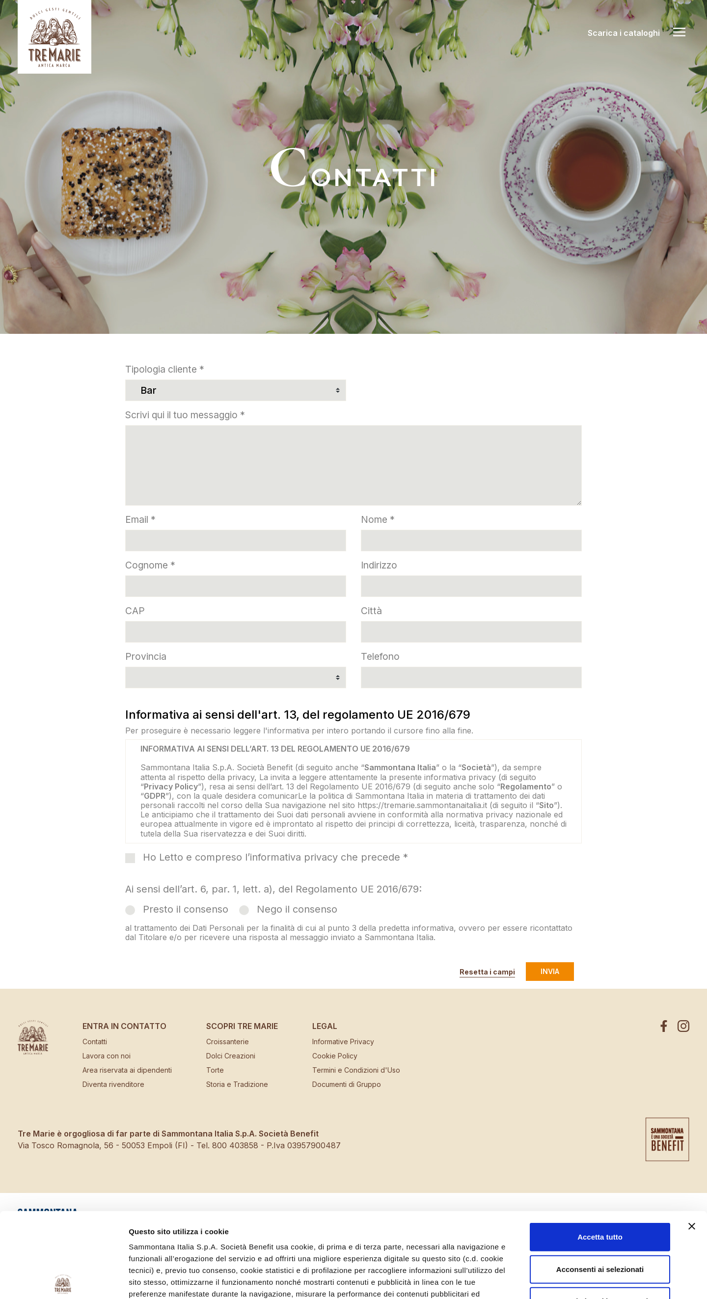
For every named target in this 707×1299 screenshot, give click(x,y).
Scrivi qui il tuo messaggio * (185, 415)
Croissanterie (227, 1041)
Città (371, 611)
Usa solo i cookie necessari (600, 1213)
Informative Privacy (343, 1041)
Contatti (94, 1041)
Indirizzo (379, 565)
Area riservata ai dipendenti (127, 1070)
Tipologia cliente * (164, 369)
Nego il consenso (297, 909)
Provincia (145, 656)
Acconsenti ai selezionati (600, 1181)
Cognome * (150, 565)
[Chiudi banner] (691, 1138)
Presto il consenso (185, 909)
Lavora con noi (106, 1056)
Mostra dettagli (521, 1279)
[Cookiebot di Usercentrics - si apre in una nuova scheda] (64, 1279)
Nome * (378, 519)
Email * (140, 519)
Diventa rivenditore (113, 1084)
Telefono (380, 656)
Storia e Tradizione (237, 1084)
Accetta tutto (600, 1149)
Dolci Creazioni (230, 1056)
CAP (135, 611)
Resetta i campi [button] (487, 972)
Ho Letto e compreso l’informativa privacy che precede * (275, 857)
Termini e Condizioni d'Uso (356, 1070)
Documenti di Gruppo (346, 1084)
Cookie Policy (334, 1056)
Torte (215, 1070)
